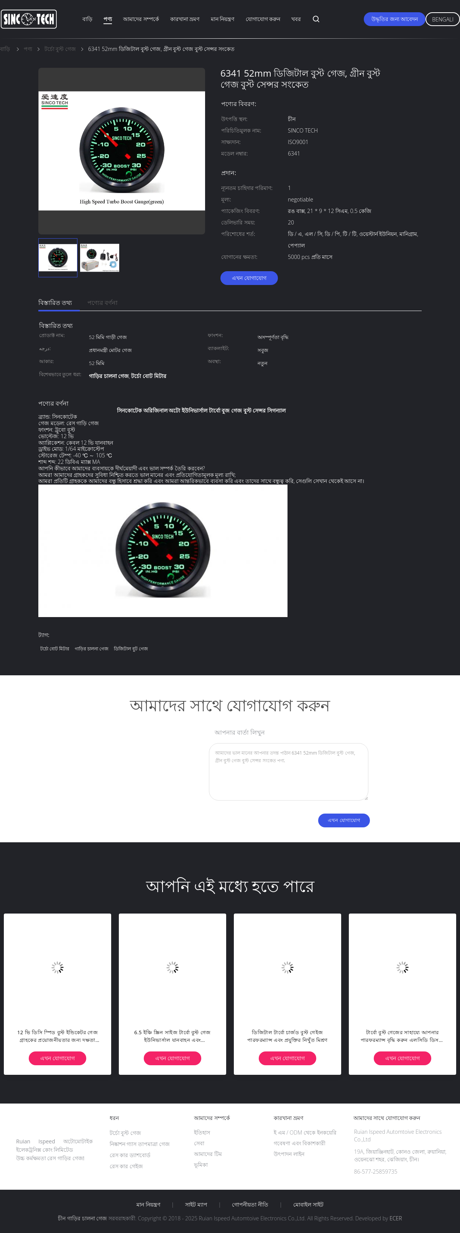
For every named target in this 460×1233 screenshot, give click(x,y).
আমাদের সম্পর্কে (141, 19)
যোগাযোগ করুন (263, 19)
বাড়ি (87, 19)
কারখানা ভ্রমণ (185, 19)
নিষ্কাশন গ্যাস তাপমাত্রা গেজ (140, 1144)
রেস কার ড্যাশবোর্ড (130, 1155)
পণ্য (108, 19)
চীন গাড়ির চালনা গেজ (82, 1218)
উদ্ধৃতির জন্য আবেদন (394, 19)
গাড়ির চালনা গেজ (91, 648)
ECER (395, 1218)
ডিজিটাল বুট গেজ (131, 648)
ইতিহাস (202, 1132)
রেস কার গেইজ (126, 1166)
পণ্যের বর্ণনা (102, 302)
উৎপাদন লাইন (289, 1154)
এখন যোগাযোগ (249, 278)
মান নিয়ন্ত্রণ (223, 19)
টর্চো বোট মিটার (54, 648)
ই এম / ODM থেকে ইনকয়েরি (305, 1132)
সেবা (199, 1143)
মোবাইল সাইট (308, 1204)
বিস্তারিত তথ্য (55, 302)
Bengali (442, 19)
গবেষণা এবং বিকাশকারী (299, 1143)
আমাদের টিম (208, 1154)
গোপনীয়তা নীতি (250, 1204)
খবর (296, 19)
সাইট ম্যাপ (196, 1204)
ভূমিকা (201, 1164)
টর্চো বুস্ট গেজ (125, 1132)
